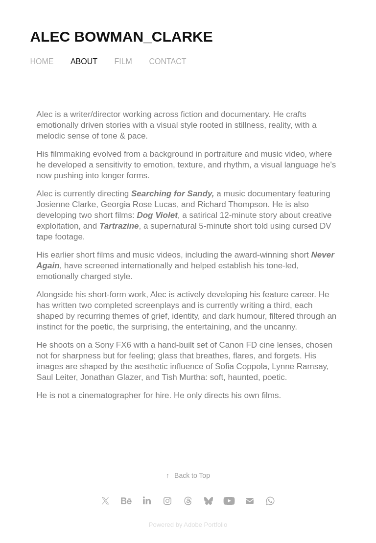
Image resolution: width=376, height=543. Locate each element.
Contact (167, 61)
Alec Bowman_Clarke (121, 36)
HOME (41, 61)
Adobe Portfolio (205, 524)
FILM (123, 61)
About (83, 61)
